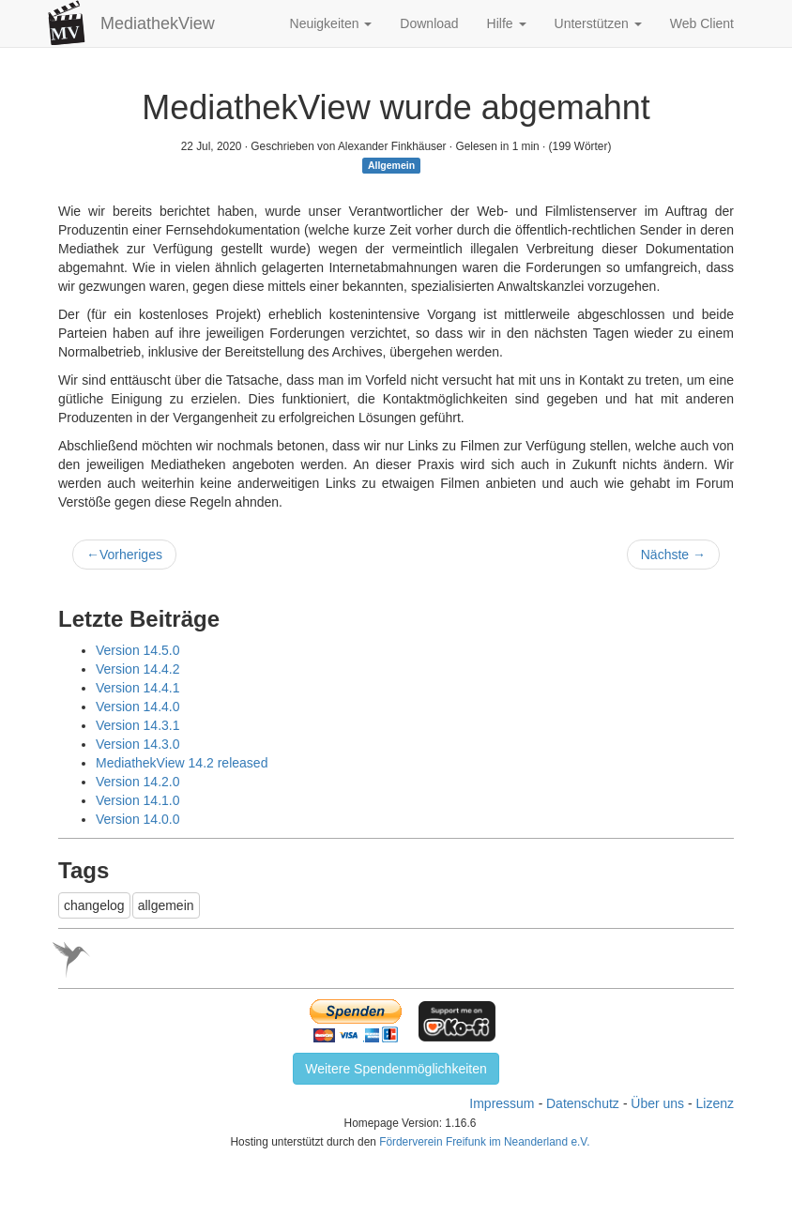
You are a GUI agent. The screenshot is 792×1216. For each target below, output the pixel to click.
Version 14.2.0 (138, 781)
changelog (94, 905)
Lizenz (715, 1103)
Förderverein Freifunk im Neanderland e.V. (484, 1141)
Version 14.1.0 (138, 800)
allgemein (166, 905)
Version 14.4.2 (138, 668)
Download (429, 23)
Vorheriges (124, 554)
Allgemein (391, 165)
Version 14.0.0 (138, 819)
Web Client (702, 23)
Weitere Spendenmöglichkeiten (396, 1068)
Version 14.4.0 (138, 706)
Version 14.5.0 (138, 650)
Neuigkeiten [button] (331, 23)
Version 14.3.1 (138, 725)
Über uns (657, 1103)
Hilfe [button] (506, 23)
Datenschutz (582, 1103)
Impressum (501, 1103)
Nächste (673, 554)
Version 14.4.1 (138, 687)
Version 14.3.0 (138, 744)
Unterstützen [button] (598, 23)
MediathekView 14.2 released (181, 762)
